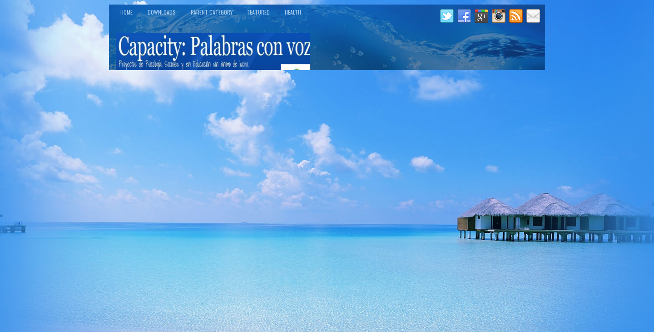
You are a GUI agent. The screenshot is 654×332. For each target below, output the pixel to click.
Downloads (162, 12)
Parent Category (212, 12)
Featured (259, 12)
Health (293, 12)
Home (126, 12)
